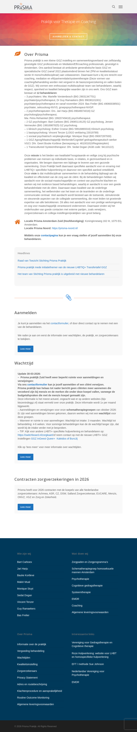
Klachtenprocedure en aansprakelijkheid (39, 690)
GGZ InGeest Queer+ (43, 438)
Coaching (77, 605)
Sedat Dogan (24, 595)
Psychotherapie (80, 578)
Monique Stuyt (25, 588)
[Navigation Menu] (121, 6)
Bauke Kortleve (25, 575)
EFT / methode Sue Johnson (88, 664)
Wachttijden (23, 657)
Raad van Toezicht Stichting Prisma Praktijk (42, 260)
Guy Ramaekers (26, 608)
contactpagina (49, 235)
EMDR (75, 598)
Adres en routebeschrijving (32, 684)
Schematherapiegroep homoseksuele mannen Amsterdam (93, 570)
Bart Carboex (24, 562)
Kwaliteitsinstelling (27, 664)
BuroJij (74, 438)
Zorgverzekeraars (27, 670)
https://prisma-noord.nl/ (65, 228)
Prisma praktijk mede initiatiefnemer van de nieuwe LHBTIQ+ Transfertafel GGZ (62, 267)
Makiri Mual (23, 582)
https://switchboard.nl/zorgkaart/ (35, 435)
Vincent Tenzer (25, 602)
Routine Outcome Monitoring (33, 697)
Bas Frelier (23, 615)
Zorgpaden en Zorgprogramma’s (90, 562)
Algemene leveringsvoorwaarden (90, 612)
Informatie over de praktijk (31, 644)
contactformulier (59, 323)
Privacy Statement (27, 677)
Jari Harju (22, 568)
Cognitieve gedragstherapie (87, 585)
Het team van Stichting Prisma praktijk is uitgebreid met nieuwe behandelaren (61, 274)
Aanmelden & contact (68, 36)
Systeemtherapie (81, 592)
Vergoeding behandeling (30, 651)
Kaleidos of (63, 438)
